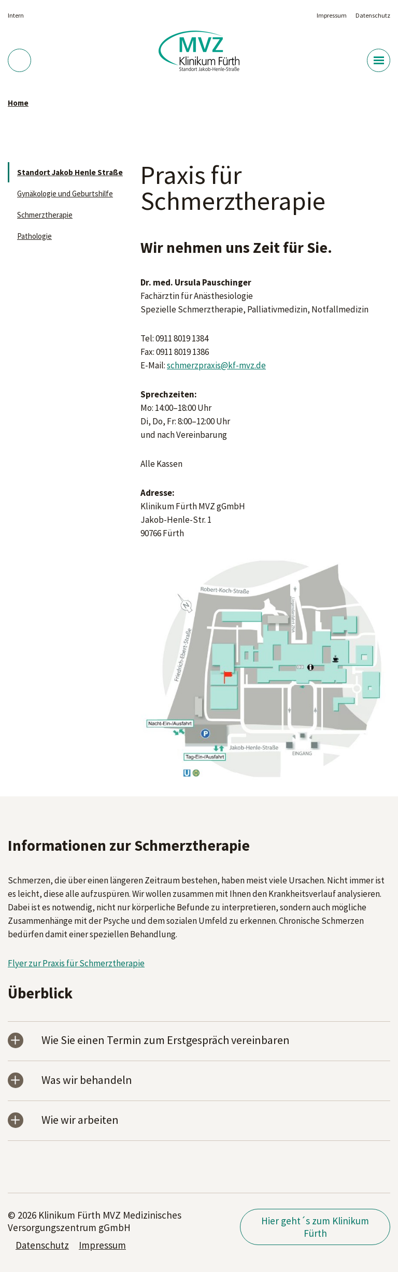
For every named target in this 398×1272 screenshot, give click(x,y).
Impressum (332, 15)
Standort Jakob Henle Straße (70, 172)
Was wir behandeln (86, 1080)
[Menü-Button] (378, 60)
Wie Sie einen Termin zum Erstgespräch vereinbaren (165, 1040)
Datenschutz (373, 15)
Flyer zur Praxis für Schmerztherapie (76, 963)
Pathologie (34, 236)
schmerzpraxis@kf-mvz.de (216, 365)
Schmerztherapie (45, 215)
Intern (16, 15)
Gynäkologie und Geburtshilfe (65, 193)
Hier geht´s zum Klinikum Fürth (315, 1226)
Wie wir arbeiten (80, 1120)
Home (18, 103)
